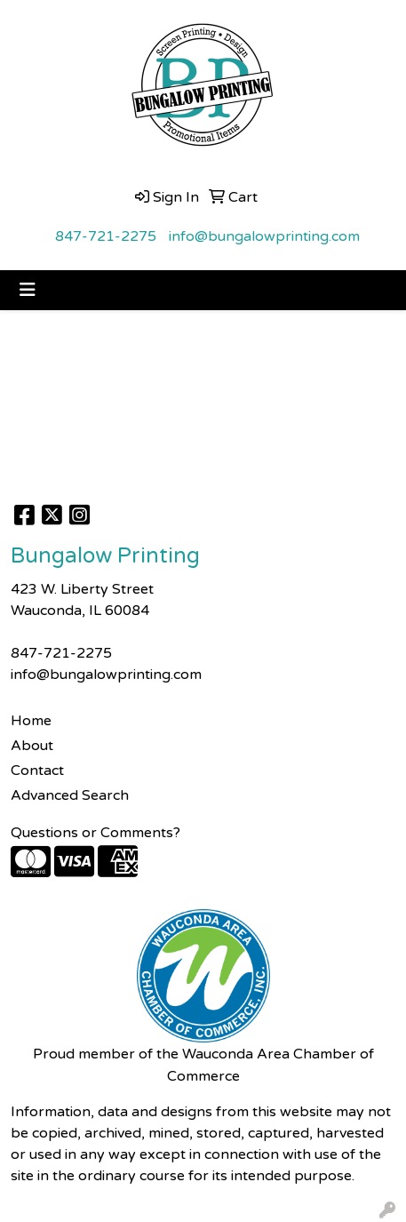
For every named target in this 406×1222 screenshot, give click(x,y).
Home (31, 721)
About (32, 746)
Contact (37, 770)
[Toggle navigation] (27, 290)
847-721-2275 (105, 236)
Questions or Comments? (95, 833)
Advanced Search (70, 795)
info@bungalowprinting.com (264, 236)
